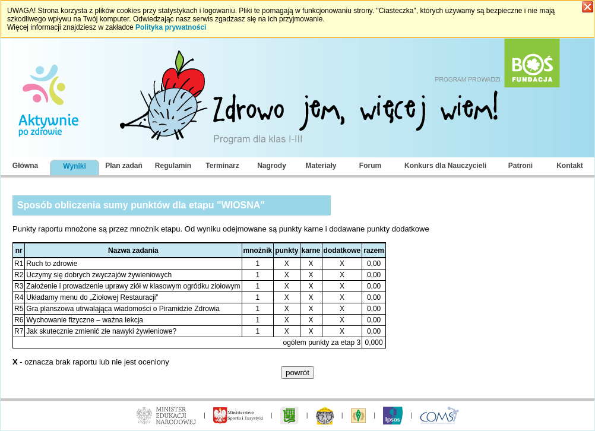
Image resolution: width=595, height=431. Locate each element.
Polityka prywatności (170, 27)
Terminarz (222, 165)
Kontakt (569, 165)
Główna (25, 165)
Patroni (520, 165)
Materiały (320, 165)
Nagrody (271, 165)
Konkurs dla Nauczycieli (445, 165)
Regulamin (173, 165)
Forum (370, 165)
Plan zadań (124, 165)
